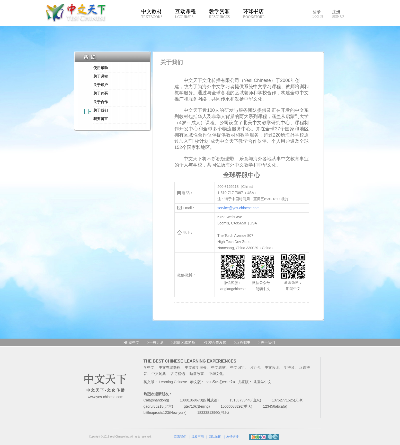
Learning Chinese (173, 382)
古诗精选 (178, 374)
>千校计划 (155, 342)
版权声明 (197, 437)
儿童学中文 (262, 382)
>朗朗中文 (131, 342)
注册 (338, 14)
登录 (318, 14)
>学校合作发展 (214, 342)
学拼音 (289, 367)
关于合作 (100, 102)
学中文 (149, 367)
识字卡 (254, 367)
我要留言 (100, 119)
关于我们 (100, 110)
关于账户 (100, 85)
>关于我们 (266, 342)
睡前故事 (197, 374)
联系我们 (180, 437)
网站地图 (215, 437)
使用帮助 (100, 68)
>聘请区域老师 (183, 342)
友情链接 (232, 437)
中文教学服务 (196, 367)
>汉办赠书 (242, 342)
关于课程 (100, 76)
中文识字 (237, 367)
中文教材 (218, 367)
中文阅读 (272, 367)
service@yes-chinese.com (238, 208)
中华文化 (216, 374)
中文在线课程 (169, 367)
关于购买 (100, 93)
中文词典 (159, 374)
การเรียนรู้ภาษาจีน (220, 382)
